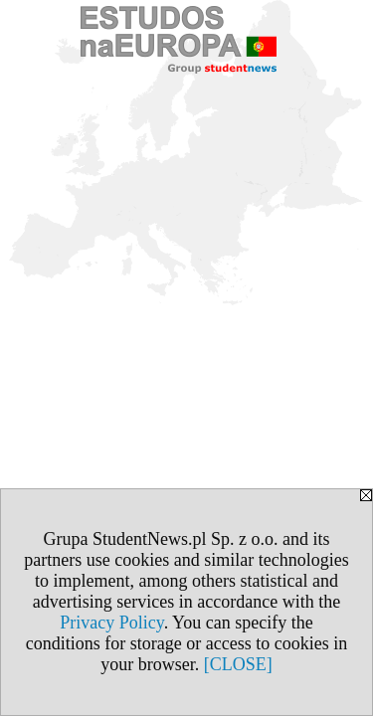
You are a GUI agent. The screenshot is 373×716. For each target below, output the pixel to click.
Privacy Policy (111, 622)
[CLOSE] (238, 664)
